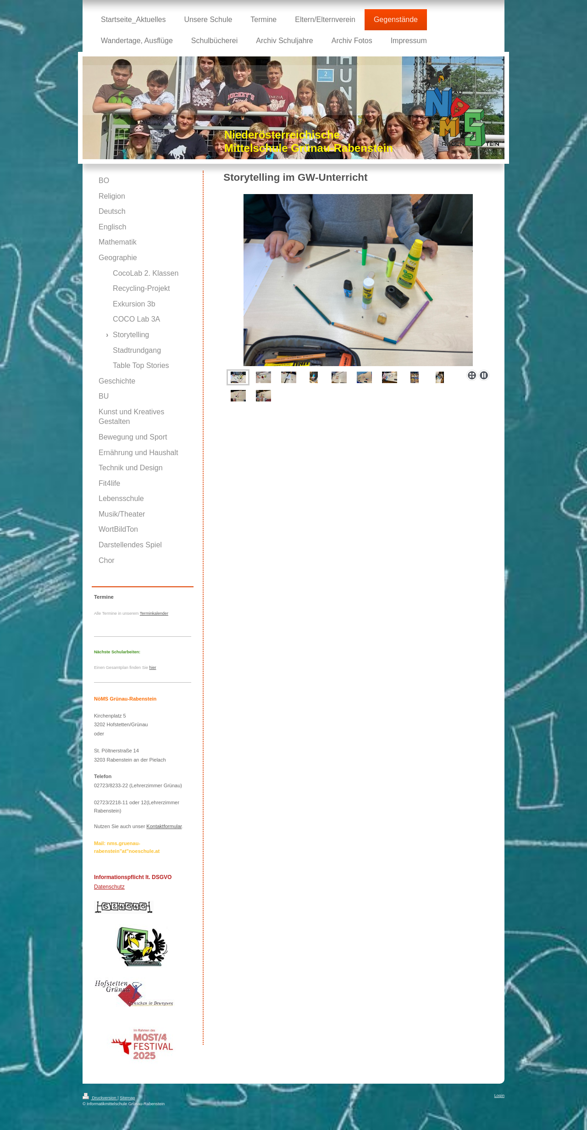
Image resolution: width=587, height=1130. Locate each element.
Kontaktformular (164, 826)
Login (499, 1095)
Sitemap (127, 1098)
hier (152, 667)
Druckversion (100, 1098)
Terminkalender (154, 613)
